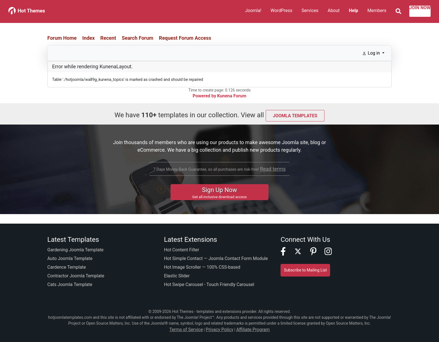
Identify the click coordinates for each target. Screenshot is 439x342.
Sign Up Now (219, 191)
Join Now (413, 11)
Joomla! (239, 11)
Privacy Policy (219, 329)
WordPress (267, 11)
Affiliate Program (249, 329)
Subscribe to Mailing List (305, 270)
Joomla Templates (295, 115)
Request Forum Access (185, 38)
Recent (108, 38)
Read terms (273, 168)
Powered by (206, 96)
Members (362, 11)
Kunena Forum (230, 96)
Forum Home (62, 38)
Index (88, 38)
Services (296, 11)
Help (339, 11)
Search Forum (137, 38)
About (320, 11)
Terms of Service (190, 329)
